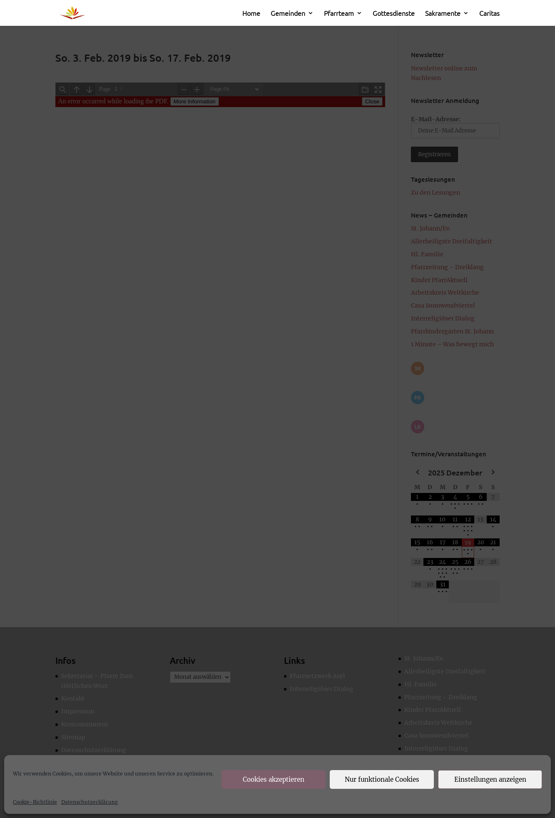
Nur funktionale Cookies (382, 779)
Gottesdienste (394, 14)
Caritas (489, 14)
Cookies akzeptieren (273, 779)
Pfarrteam (339, 14)
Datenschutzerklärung (89, 802)
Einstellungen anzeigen (490, 779)
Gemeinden (288, 14)
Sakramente (442, 14)
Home (251, 14)
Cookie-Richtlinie (35, 802)
